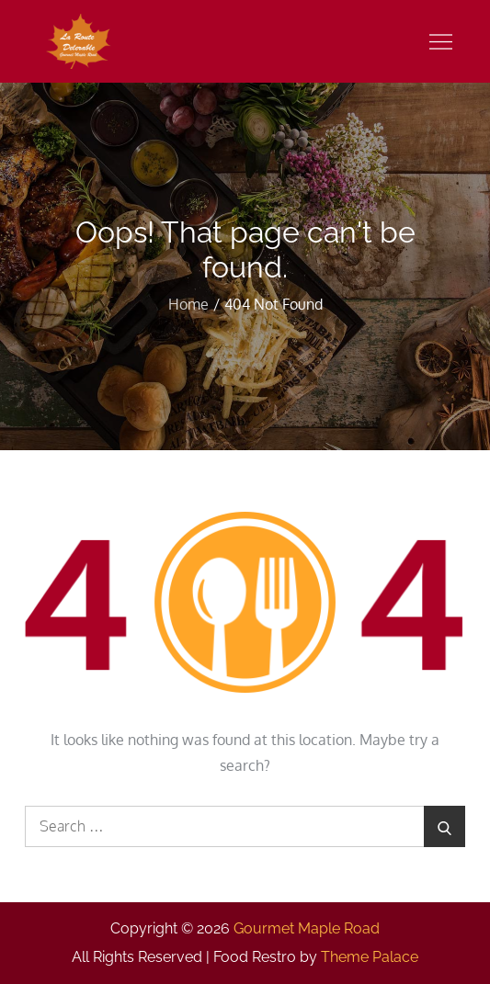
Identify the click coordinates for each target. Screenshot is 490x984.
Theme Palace (369, 957)
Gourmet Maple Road (307, 928)
